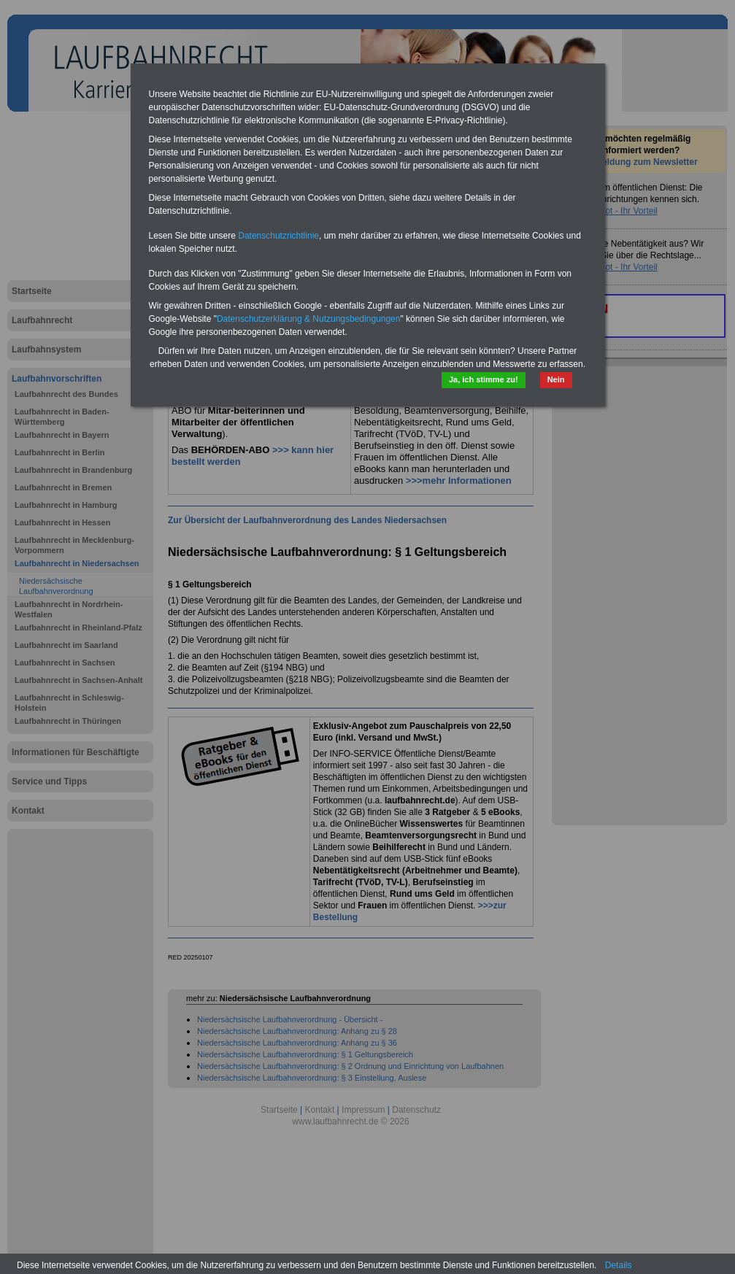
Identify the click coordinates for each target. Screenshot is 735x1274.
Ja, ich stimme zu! (483, 379)
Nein (556, 379)
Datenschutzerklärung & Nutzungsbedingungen (309, 319)
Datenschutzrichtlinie (278, 236)
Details (618, 1265)
